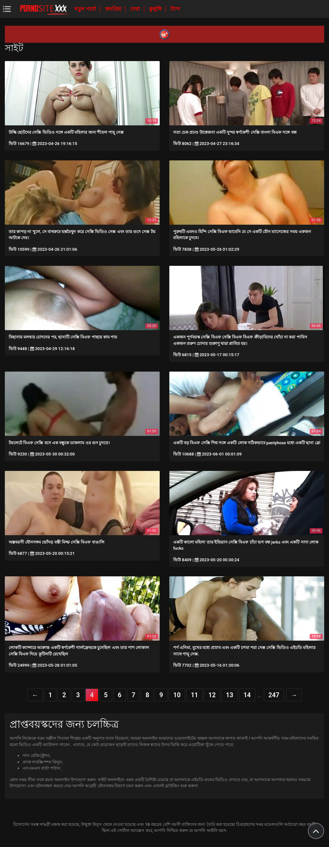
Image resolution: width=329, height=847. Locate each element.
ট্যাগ (175, 9)
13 (229, 695)
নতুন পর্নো (85, 9)
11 (194, 695)
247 (273, 695)
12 (212, 695)
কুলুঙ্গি (156, 9)
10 (177, 695)
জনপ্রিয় (113, 9)
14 (247, 695)
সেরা (135, 9)
